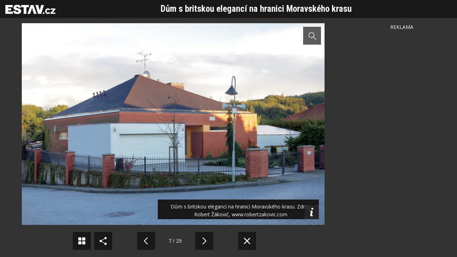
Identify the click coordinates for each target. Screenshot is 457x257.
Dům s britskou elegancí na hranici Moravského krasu (256, 9)
